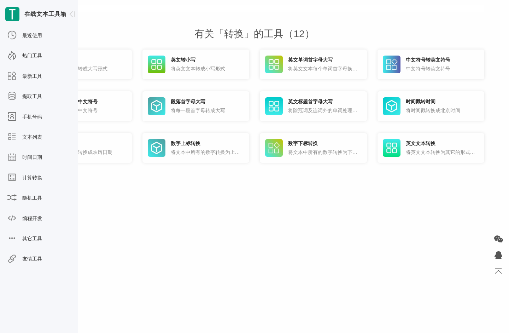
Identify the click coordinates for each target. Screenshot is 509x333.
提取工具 (24, 97)
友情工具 (24, 259)
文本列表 (24, 137)
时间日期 (24, 157)
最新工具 (24, 76)
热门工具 (24, 56)
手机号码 (24, 117)
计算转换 (24, 178)
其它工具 (24, 239)
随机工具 (24, 198)
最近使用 (24, 36)
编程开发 (24, 219)
